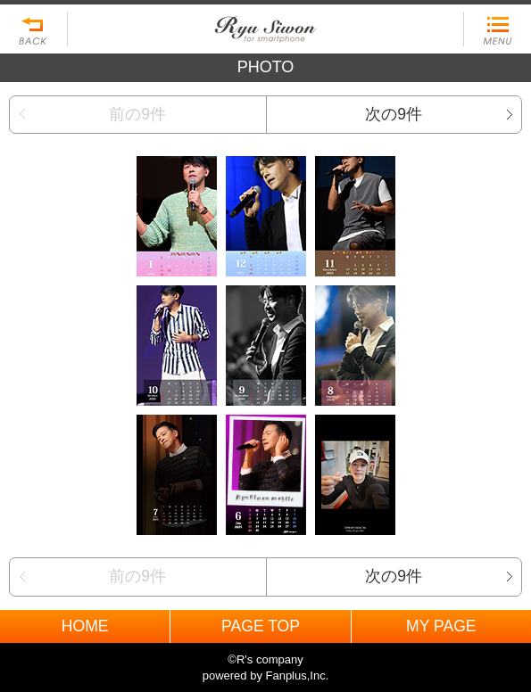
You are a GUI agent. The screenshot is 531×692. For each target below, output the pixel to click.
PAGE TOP (260, 626)
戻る (34, 29)
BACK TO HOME (265, 24)
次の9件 (393, 114)
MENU (497, 29)
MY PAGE (441, 626)
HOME (85, 626)
